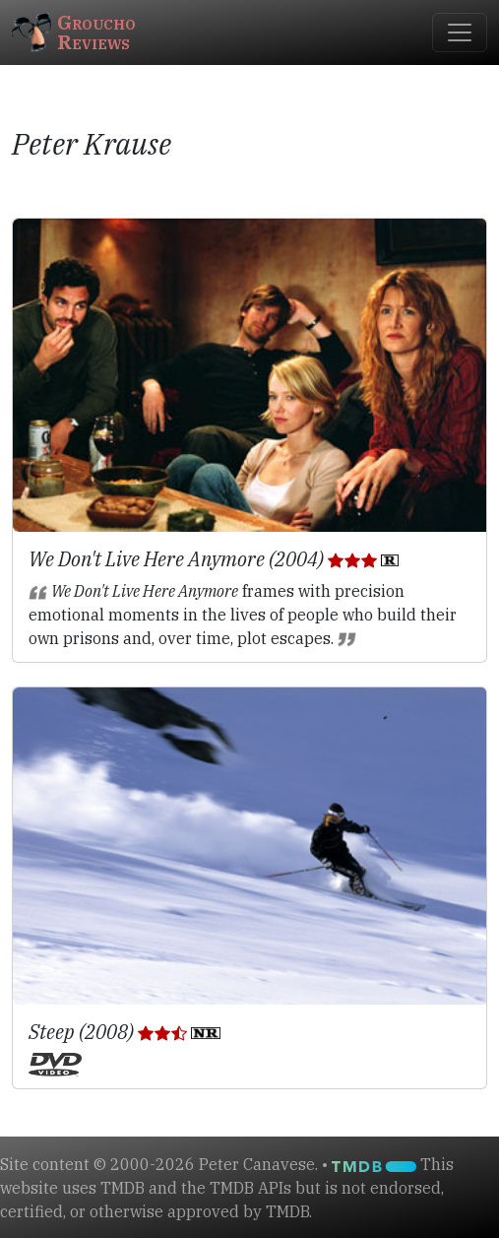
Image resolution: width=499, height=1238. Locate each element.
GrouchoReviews (74, 32)
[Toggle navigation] (459, 32)
